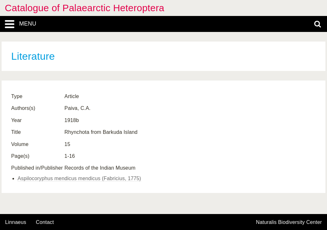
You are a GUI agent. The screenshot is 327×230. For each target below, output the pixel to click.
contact (45, 222)
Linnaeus (15, 222)
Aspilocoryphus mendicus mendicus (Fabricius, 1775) (79, 178)
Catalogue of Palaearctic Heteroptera (84, 8)
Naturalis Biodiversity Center (289, 222)
